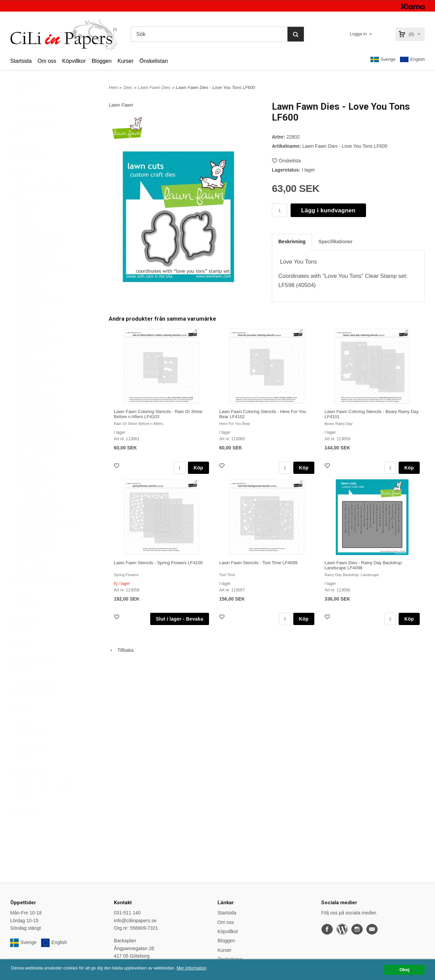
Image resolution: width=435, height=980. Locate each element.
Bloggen (102, 61)
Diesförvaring (28, 290)
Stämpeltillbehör (29, 762)
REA (17, 111)
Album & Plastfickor (32, 137)
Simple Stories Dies (35, 464)
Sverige (383, 59)
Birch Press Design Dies (40, 262)
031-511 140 (127, 912)
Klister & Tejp (26, 635)
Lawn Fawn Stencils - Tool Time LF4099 (258, 562)
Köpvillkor (74, 61)
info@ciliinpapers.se (135, 920)
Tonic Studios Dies (33, 532)
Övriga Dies (26, 570)
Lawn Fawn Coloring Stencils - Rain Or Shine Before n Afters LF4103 (158, 414)
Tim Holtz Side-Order (36, 522)
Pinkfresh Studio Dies (37, 426)
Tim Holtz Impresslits (36, 512)
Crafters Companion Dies (41, 281)
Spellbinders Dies (32, 483)
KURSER (20, 648)
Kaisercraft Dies (31, 368)
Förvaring (22, 610)
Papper (20, 686)
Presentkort (22, 724)
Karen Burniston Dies (36, 377)
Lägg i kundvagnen (328, 210)
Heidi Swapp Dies (33, 339)
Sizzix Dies (25, 474)
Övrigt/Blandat (25, 825)
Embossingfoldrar (30, 584)
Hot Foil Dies (27, 223)
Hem (113, 87)
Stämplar (21, 775)
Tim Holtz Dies (29, 503)
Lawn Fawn (121, 105)
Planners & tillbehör (32, 711)
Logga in (358, 33)
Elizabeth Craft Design (38, 320)
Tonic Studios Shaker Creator (45, 541)
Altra (15, 150)
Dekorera (22, 188)
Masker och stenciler (34, 673)
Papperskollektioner (33, 699)
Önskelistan (153, 61)
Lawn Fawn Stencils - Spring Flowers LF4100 (158, 562)
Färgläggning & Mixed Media (42, 597)
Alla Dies (23, 233)
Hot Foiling (23, 622)
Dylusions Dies (30, 310)
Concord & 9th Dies (34, 271)
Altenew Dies (28, 242)
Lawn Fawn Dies (32, 387)
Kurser (126, 61)
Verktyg (20, 813)
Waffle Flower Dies (34, 561)
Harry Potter (27, 329)
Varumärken (25, 99)
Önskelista (286, 160)
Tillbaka (121, 650)
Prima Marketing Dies (37, 445)
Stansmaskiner (28, 749)
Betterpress (24, 162)
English (412, 60)
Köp (198, 467)
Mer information (206, 968)
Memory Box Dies (35, 416)
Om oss (46, 61)
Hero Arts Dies (29, 349)
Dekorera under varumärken (42, 200)
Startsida (21, 61)
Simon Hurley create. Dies (42, 455)
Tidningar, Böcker (28, 787)
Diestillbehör (27, 300)
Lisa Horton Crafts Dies (39, 397)
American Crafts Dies (36, 252)
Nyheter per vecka (32, 124)
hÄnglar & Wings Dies (37, 358)
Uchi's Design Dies (34, 551)
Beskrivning (292, 241)
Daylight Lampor (27, 175)
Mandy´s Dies (29, 406)
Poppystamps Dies (34, 435)
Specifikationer (335, 241)
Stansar (20, 737)
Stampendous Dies (34, 493)
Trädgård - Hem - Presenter (41, 800)
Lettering (19, 660)
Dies (17, 213)
